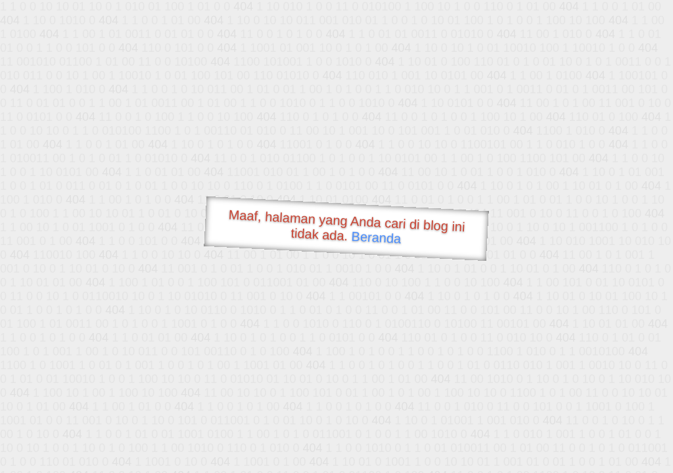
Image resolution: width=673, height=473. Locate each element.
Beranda (376, 237)
